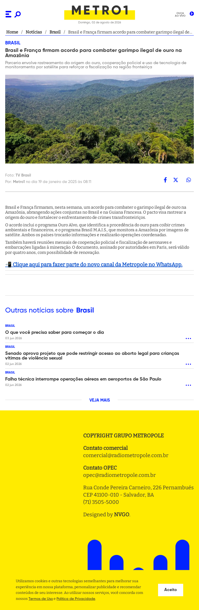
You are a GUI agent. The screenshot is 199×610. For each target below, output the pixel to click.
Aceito (170, 590)
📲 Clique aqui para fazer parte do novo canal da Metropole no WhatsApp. (93, 264)
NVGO (121, 514)
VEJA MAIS (99, 400)
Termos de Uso (41, 599)
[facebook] (165, 179)
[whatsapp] (188, 179)
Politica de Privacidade (75, 599)
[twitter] (175, 179)
